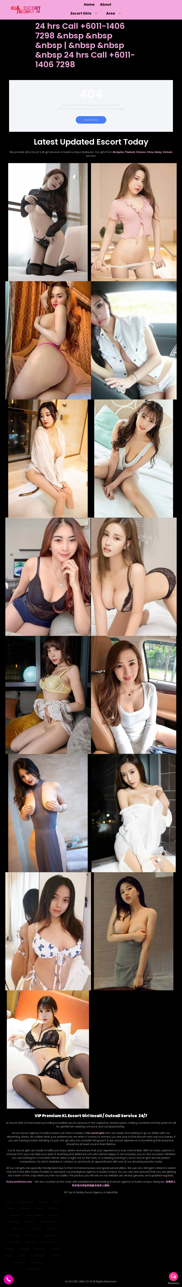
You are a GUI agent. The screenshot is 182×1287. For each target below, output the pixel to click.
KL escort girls (96, 1133)
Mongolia (118, 152)
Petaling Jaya (48, 1242)
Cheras (10, 1208)
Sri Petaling (55, 1255)
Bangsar (43, 1201)
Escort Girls (85, 13)
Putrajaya (24, 1249)
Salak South (40, 1249)
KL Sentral (15, 1235)
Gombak (53, 1215)
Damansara (14, 1215)
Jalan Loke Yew (18, 1228)
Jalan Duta (14, 1222)
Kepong (51, 1228)
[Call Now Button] (8, 1279)
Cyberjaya (53, 1208)
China (150, 152)
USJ (51, 1262)
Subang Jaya (19, 1262)
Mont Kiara (31, 1242)
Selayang (9, 1255)
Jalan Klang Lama (48, 1222)
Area (114, 13)
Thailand (130, 152)
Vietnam (167, 152)
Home (89, 4)
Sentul (22, 1255)
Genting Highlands (34, 1215)
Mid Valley (16, 1242)
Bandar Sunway (25, 1201)
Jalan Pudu (36, 1228)
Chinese (141, 152)
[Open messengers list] (173, 1276)
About (105, 4)
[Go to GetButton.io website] (173, 1283)
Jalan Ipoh (29, 1222)
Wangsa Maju (32, 1269)
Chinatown (25, 1208)
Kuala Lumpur (31, 1235)
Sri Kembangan (37, 1255)
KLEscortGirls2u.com (19, 1181)
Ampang (9, 1201)
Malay (158, 152)
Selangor (55, 1249)
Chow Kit (39, 1208)
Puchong (10, 1249)
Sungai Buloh (37, 1262)
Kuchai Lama (50, 1235)
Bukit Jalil (56, 1201)
